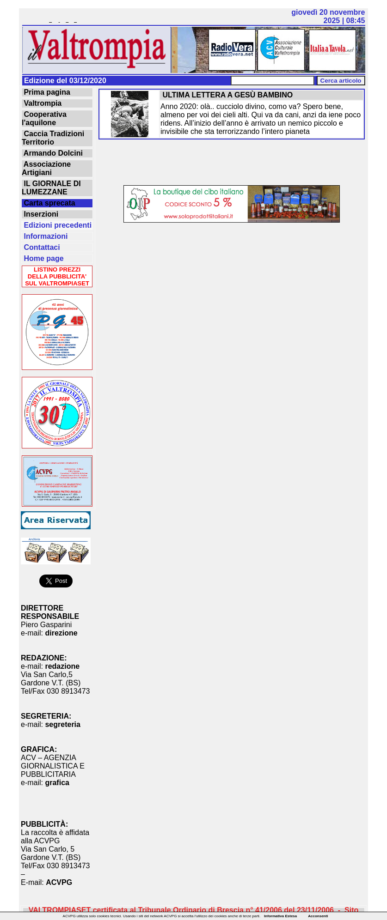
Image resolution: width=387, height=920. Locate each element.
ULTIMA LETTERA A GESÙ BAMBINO (226, 95)
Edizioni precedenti (57, 225)
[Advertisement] (231, 163)
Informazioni (45, 236)
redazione (62, 666)
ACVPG (59, 882)
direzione (61, 633)
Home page (43, 258)
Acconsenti (318, 916)
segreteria (62, 724)
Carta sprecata (48, 203)
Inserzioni (40, 214)
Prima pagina (46, 92)
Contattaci (41, 247)
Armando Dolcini (52, 153)
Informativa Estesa (280, 916)
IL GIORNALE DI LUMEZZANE (51, 188)
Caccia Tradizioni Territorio (53, 138)
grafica (57, 783)
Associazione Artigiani (46, 168)
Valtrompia (41, 103)
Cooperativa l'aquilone (44, 118)
